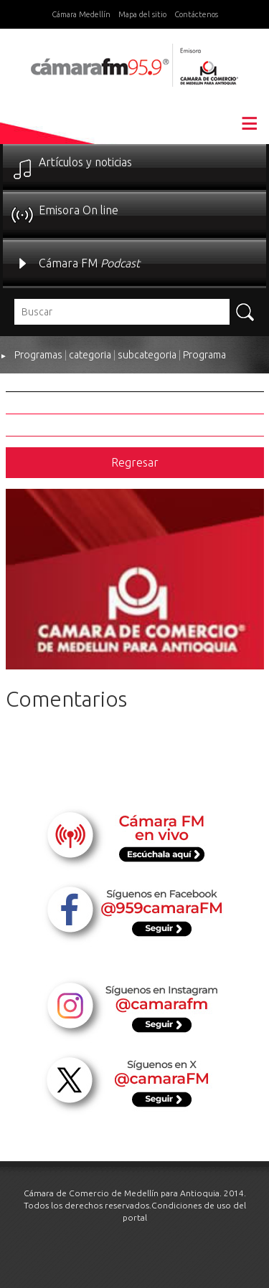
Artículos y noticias (85, 162)
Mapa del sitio (142, 14)
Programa (204, 355)
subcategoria (147, 355)
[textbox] (122, 312)
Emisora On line (78, 210)
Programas (38, 355)
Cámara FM (89, 263)
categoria (90, 355)
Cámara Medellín (81, 14)
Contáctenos (196, 14)
